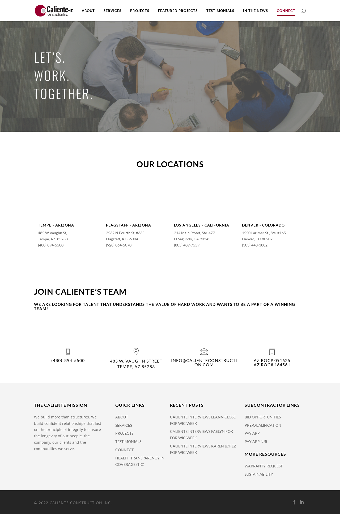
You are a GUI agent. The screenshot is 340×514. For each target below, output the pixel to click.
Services (112, 11)
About (88, 11)
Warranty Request (264, 466)
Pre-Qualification (263, 425)
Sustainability (259, 474)
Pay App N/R (256, 441)
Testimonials (220, 11)
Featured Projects (178, 11)
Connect (286, 11)
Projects (139, 11)
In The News (255, 11)
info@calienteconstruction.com (204, 362)
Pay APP (252, 433)
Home (67, 11)
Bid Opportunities (263, 417)
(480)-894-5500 (68, 360)
